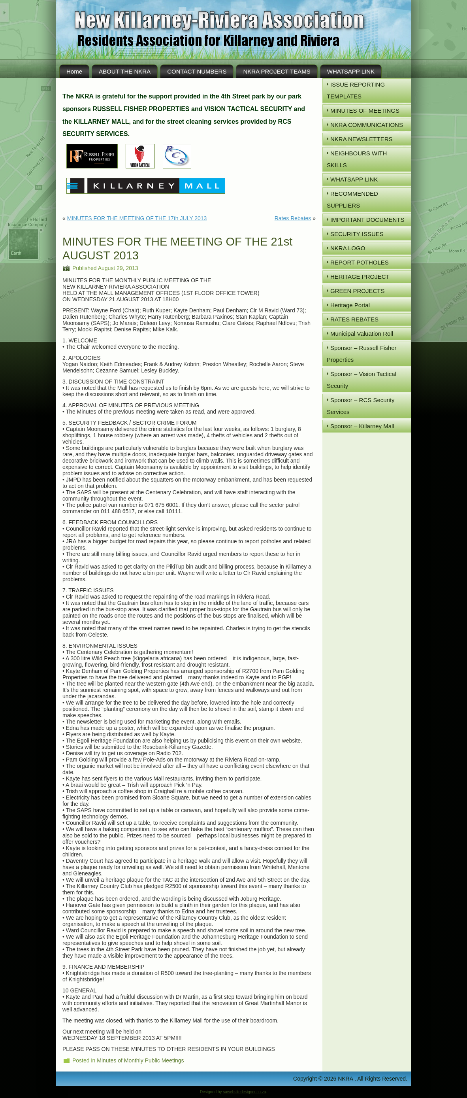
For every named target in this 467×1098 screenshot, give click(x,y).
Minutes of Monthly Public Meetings (140, 1060)
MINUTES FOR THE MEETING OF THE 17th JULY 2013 (137, 218)
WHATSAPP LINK (351, 71)
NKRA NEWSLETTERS (361, 139)
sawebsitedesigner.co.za (244, 1092)
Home (74, 71)
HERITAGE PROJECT (360, 276)
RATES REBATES (354, 319)
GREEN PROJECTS (357, 290)
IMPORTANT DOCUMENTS (367, 219)
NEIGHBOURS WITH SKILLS (357, 159)
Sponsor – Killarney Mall (362, 426)
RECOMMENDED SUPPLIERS (352, 199)
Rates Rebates (293, 218)
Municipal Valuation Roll (361, 333)
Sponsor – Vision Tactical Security (361, 379)
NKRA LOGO (347, 248)
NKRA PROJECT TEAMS (276, 71)
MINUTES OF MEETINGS (364, 110)
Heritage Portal (350, 305)
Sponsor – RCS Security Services (361, 406)
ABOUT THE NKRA (125, 71)
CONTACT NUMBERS (196, 71)
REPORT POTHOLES (359, 262)
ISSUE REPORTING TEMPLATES (356, 90)
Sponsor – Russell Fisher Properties (362, 353)
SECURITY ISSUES (357, 234)
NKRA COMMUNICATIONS (366, 124)
